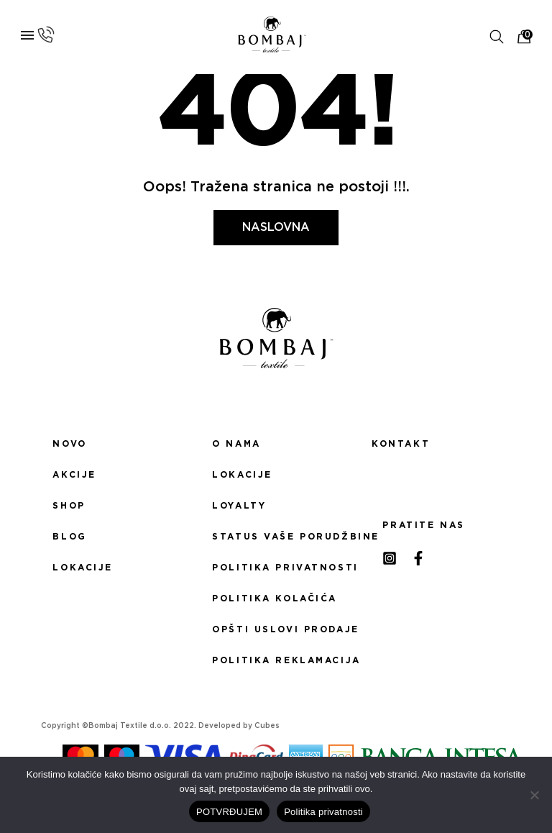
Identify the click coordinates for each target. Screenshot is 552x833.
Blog (69, 536)
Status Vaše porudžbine (276, 536)
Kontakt (401, 444)
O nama (236, 444)
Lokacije (82, 567)
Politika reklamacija (276, 660)
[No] (534, 795)
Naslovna (276, 227)
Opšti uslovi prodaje (276, 629)
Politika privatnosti (276, 567)
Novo (69, 444)
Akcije (74, 474)
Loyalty (239, 505)
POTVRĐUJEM (229, 811)
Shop (68, 505)
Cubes (267, 725)
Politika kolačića (274, 598)
